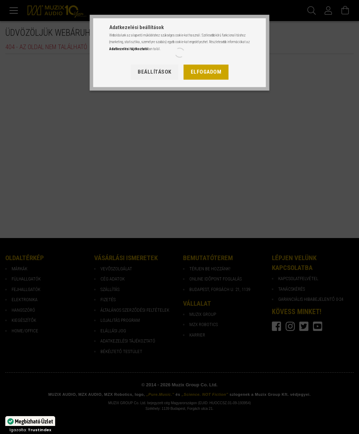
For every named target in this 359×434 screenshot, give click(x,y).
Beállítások (154, 72)
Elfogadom (206, 72)
